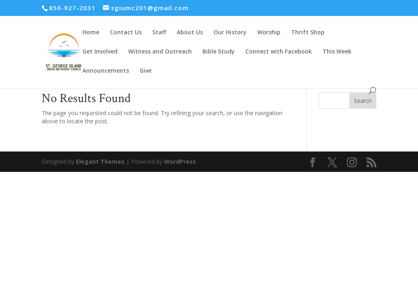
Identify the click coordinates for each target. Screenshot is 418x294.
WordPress (180, 161)
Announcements (105, 71)
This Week (336, 52)
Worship (268, 32)
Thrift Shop (308, 32)
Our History (230, 32)
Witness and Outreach (160, 52)
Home (90, 32)
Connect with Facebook (278, 52)
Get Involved (100, 52)
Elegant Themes (100, 161)
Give (145, 71)
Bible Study (218, 52)
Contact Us (126, 32)
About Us (190, 32)
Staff (159, 32)
